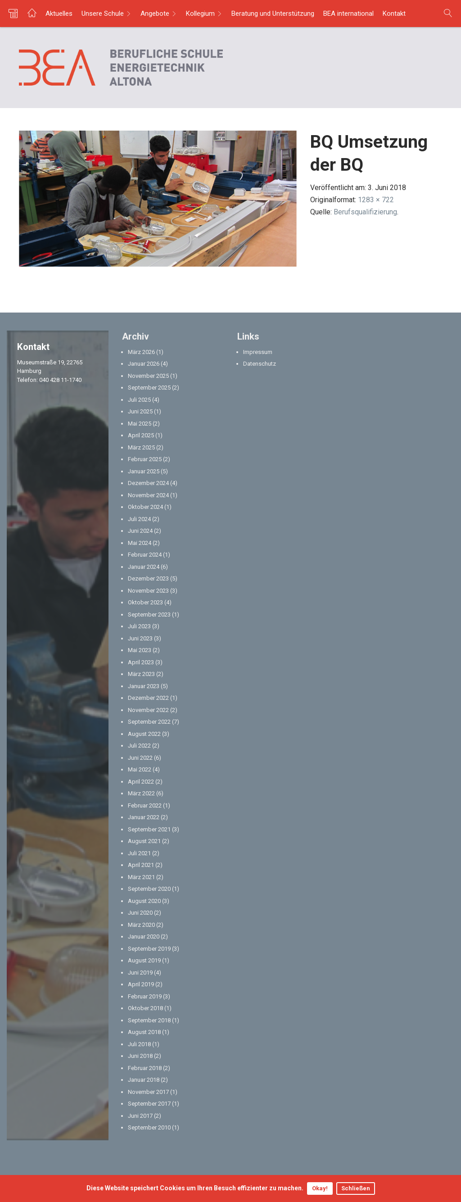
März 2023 (141, 674)
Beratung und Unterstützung (272, 13)
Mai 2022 (139, 769)
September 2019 (149, 948)
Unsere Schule (102, 13)
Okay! (320, 1188)
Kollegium (200, 13)
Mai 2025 (139, 423)
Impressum (257, 352)
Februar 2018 (145, 1068)
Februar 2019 (145, 996)
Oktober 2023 (145, 602)
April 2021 (141, 865)
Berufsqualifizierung (365, 212)
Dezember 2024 (148, 483)
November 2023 (148, 590)
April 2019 (141, 984)
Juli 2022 (139, 745)
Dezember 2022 (148, 697)
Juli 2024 (139, 519)
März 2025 (141, 447)
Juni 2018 (140, 1055)
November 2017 (148, 1092)
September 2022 (149, 721)
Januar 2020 (143, 936)
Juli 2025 (139, 399)
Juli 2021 (139, 853)
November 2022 (148, 710)
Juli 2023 (139, 626)
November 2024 (148, 495)
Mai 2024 (139, 543)
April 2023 (141, 662)
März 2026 (141, 352)
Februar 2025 (145, 459)
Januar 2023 (143, 686)
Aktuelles (58, 13)
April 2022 (141, 781)
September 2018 (149, 1020)
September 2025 (149, 387)
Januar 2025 (143, 471)
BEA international (348, 13)
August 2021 (144, 841)
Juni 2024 (140, 530)
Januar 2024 (143, 566)
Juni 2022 (140, 757)
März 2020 (141, 924)
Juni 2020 (140, 912)
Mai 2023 (139, 650)
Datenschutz (259, 363)
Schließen (355, 1188)
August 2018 (144, 1032)
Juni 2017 (140, 1115)
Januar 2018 (143, 1079)
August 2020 (144, 901)
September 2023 (149, 614)
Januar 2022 (143, 817)
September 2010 (149, 1127)
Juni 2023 (140, 638)
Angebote (154, 13)
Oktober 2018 (145, 1008)
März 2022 (141, 793)
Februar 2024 (145, 554)
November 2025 (148, 375)
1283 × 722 (376, 199)
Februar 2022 (145, 805)
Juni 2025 (140, 411)
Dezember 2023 (148, 578)
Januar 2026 (143, 363)
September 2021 (149, 829)
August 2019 (144, 960)
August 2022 (144, 733)
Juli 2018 (139, 1044)
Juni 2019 (140, 972)
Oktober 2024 (145, 506)
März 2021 (141, 877)
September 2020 (149, 888)
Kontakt (394, 13)
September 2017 (149, 1103)
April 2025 (141, 435)
